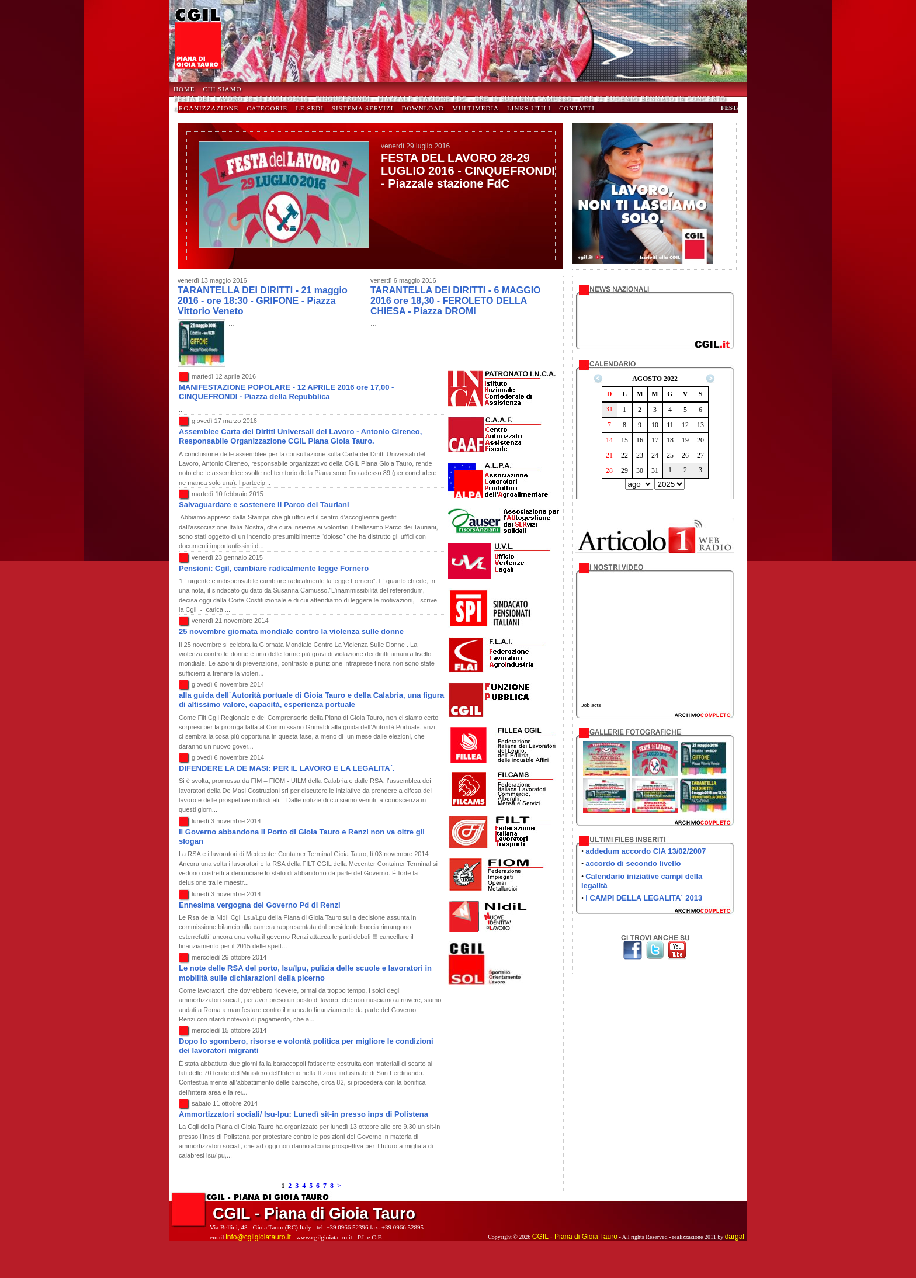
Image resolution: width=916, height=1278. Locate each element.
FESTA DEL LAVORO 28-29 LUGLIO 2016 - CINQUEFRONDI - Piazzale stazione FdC (468, 170)
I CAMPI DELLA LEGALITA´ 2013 (643, 897)
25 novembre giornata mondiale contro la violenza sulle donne (291, 631)
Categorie (267, 108)
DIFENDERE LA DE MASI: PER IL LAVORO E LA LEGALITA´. (287, 768)
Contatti (577, 108)
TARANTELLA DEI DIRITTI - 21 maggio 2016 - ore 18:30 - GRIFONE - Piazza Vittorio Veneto (263, 300)
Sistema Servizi (363, 108)
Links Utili (529, 108)
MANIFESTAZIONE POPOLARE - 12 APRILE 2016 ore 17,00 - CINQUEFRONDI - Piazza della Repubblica (286, 392)
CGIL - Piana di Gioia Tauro (574, 1236)
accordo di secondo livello (633, 863)
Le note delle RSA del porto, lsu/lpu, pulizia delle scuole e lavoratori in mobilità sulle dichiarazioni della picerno (305, 973)
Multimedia (475, 108)
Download (422, 108)
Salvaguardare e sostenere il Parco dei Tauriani (264, 504)
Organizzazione (206, 108)
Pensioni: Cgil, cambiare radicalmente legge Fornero (274, 568)
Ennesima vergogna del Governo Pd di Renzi (260, 905)
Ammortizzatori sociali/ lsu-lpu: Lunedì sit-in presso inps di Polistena (303, 1114)
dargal (734, 1236)
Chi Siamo (222, 88)
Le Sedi (310, 108)
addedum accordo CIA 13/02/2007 (645, 851)
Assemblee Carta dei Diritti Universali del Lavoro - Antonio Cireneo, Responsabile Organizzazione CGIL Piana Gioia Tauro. (300, 436)
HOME (184, 88)
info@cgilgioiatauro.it (258, 1237)
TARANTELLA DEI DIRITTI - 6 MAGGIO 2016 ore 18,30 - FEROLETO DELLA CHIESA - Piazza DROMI (455, 300)
